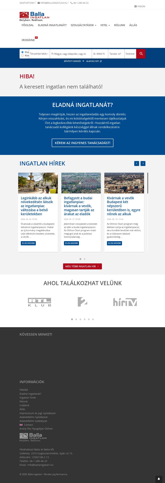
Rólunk (119, 25)
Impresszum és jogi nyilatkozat (38, 413)
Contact (26, 424)
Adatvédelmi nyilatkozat (34, 417)
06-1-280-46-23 (79, 2)
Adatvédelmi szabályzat (33, 421)
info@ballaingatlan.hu (52, 2)
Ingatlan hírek (42, 163)
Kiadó (27, 55)
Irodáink (29, 39)
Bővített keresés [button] (74, 61)
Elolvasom (29, 243)
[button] (158, 479)
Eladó (27, 52)
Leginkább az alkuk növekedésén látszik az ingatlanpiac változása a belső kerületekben (38, 206)
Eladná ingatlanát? (52, 25)
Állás (133, 25)
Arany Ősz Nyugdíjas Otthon (36, 428)
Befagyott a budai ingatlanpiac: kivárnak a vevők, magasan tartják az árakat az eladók (80, 206)
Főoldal (28, 25)
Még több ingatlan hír (82, 266)
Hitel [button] (105, 25)
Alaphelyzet (94, 61)
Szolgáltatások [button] (83, 25)
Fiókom (139, 6)
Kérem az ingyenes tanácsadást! (82, 143)
